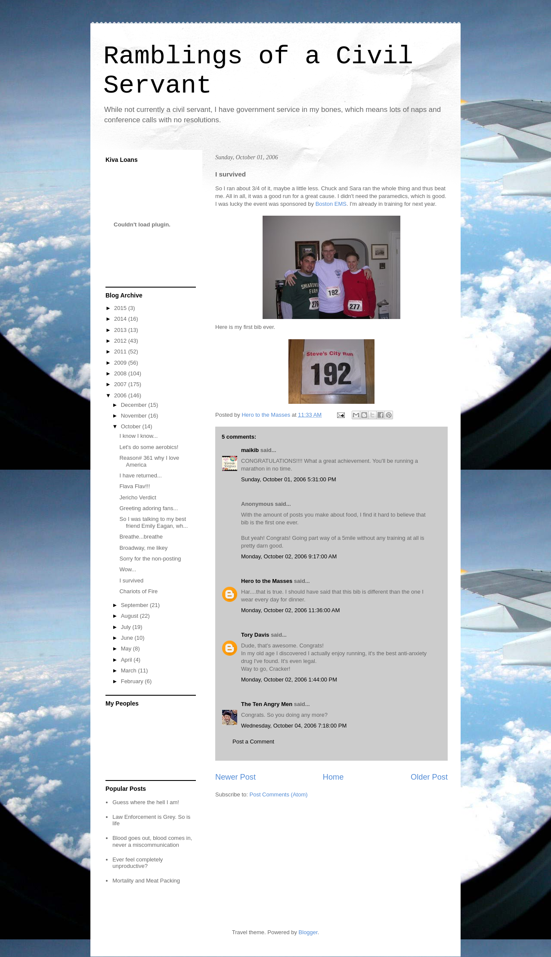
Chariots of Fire (138, 591)
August (130, 616)
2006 (121, 395)
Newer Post (235, 777)
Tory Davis (255, 635)
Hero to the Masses (266, 581)
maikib (250, 450)
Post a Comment (253, 741)
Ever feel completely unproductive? (137, 863)
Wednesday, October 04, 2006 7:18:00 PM (294, 725)
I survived (131, 580)
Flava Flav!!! (134, 486)
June (128, 638)
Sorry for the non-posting (150, 558)
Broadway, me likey (143, 548)
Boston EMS (331, 204)
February (133, 681)
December (135, 405)
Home (333, 777)
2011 (121, 351)
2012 (121, 341)
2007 (121, 384)
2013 (121, 330)
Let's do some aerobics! (148, 447)
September (135, 605)
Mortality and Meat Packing (146, 880)
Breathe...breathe (140, 536)
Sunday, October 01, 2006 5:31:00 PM (288, 479)
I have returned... (140, 475)
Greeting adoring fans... (148, 508)
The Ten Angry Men (266, 704)
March (129, 670)
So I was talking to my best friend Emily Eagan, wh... (153, 522)
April (127, 660)
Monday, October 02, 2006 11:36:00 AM (290, 610)
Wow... (127, 569)
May (127, 648)
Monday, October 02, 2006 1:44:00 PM (289, 679)
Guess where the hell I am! (145, 802)
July (127, 627)
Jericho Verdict (137, 497)
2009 (121, 362)
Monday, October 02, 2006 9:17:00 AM (289, 556)
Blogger (308, 932)
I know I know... (138, 436)
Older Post (429, 777)
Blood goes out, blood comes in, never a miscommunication (152, 841)
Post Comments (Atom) (279, 794)
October (131, 426)
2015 (121, 308)
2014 (121, 319)
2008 (121, 373)
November (135, 415)
